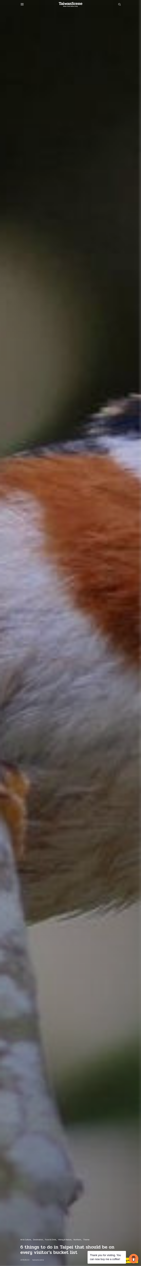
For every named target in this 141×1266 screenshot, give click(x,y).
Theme (86, 1240)
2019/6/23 (25, 1260)
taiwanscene (38, 1260)
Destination (38, 1240)
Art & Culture (25, 1240)
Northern (77, 1240)
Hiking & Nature (64, 1240)
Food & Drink (50, 1240)
